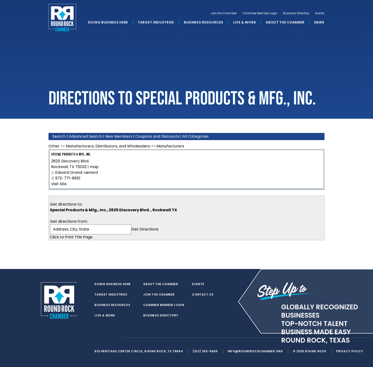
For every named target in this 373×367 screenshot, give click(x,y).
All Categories (195, 136)
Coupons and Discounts (157, 136)
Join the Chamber (224, 13)
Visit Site (59, 184)
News (319, 22)
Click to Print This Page (71, 237)
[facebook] (106, 337)
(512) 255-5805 (205, 351)
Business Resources (203, 22)
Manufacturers (170, 146)
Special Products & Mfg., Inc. (71, 154)
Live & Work (244, 22)
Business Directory (296, 13)
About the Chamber (285, 22)
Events (319, 13)
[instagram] (116, 337)
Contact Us (202, 294)
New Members (118, 136)
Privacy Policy (349, 351)
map (94, 166)
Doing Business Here (108, 22)
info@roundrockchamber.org (255, 351)
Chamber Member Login (259, 13)
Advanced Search (85, 136)
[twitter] (97, 337)
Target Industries (156, 22)
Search (59, 136)
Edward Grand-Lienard (76, 172)
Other (54, 146)
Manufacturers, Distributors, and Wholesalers (108, 146)
